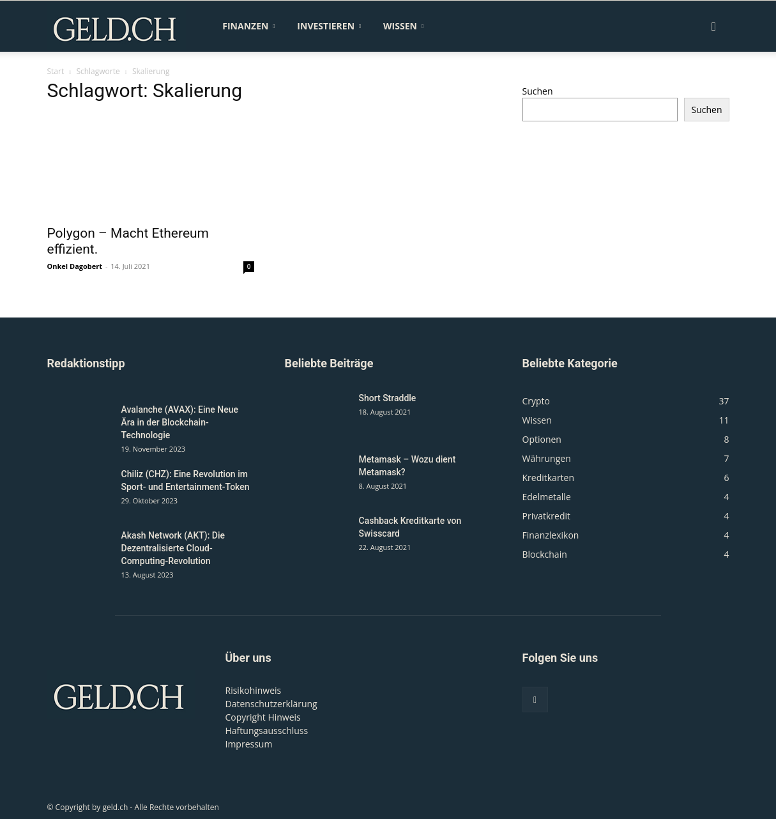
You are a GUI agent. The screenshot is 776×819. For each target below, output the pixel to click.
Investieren (329, 26)
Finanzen (248, 26)
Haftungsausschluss (266, 730)
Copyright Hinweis (263, 717)
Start (56, 71)
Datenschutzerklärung (271, 704)
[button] (714, 27)
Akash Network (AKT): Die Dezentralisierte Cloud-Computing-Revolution (173, 548)
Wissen (403, 26)
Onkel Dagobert (75, 266)
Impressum (249, 744)
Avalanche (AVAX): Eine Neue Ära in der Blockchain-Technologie (180, 422)
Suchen (537, 91)
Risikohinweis (253, 690)
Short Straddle (387, 398)
